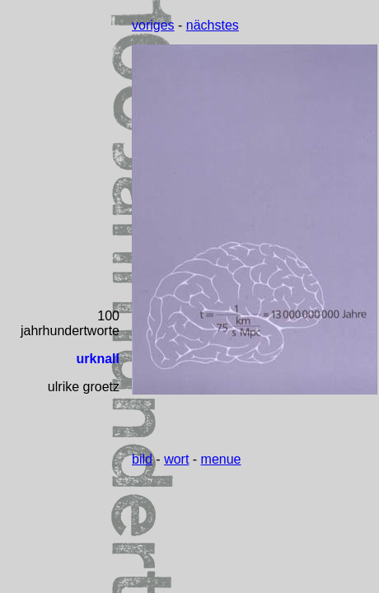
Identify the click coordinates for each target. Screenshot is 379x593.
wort (176, 459)
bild (142, 459)
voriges (153, 25)
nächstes (212, 25)
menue (221, 459)
